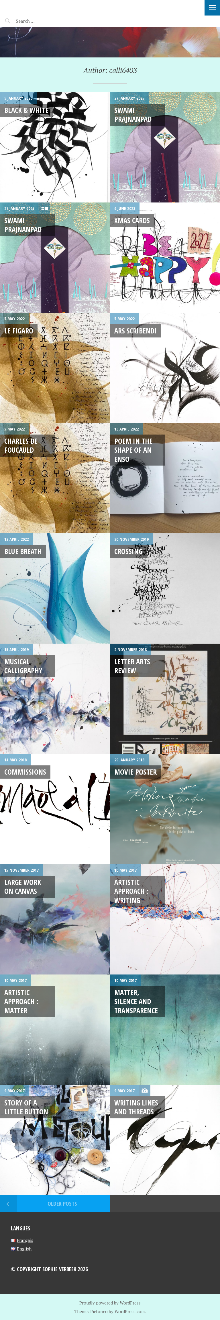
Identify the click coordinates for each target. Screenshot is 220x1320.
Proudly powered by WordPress (110, 1303)
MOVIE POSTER (135, 772)
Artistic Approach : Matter (21, 1001)
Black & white (26, 110)
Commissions (25, 772)
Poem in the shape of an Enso (133, 450)
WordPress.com (130, 1311)
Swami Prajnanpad (133, 114)
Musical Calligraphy (23, 666)
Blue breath (23, 551)
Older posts (62, 1203)
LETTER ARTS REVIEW (132, 666)
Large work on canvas (22, 886)
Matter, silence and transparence (136, 1001)
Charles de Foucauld (21, 445)
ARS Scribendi (135, 330)
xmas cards (132, 220)
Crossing (128, 551)
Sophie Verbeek (37, 7)
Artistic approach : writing (131, 891)
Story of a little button (26, 1107)
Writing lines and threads (136, 1107)
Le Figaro (18, 330)
